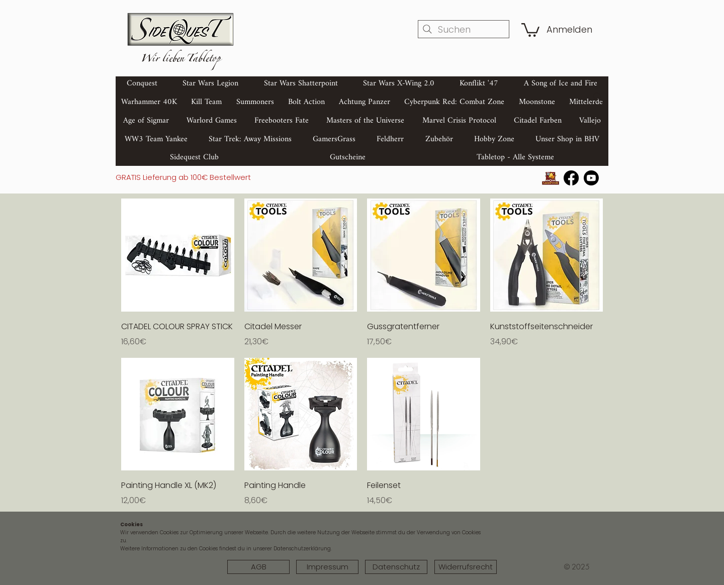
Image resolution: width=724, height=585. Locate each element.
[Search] (597, 97)
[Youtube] (591, 177)
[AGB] (258, 567)
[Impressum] (327, 567)
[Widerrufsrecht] (465, 567)
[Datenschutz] (396, 567)
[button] (530, 29)
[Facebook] (571, 177)
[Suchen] (463, 29)
